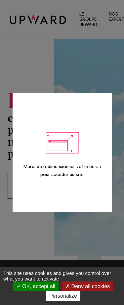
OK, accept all (36, 286)
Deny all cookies (87, 286)
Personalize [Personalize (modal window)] (63, 296)
